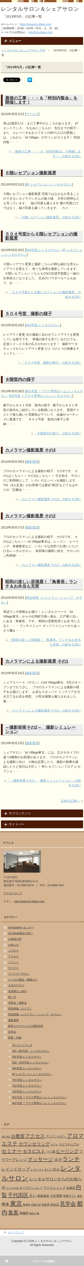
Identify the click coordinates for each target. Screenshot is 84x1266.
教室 (79, 1196)
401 (4, 1136)
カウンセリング (34, 1143)
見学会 (12, 1031)
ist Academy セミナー (21, 927)
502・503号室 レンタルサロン (30, 1062)
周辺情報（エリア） (20, 1008)
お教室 (18, 1136)
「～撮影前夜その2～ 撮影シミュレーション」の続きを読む (44, 783)
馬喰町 (24, 1213)
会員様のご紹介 (17, 991)
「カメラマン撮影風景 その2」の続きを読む (50, 565)
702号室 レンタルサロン (27, 1085)
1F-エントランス (22, 1045)
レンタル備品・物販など (23, 979)
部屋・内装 (15, 1037)
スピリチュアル (69, 1144)
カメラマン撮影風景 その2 (30, 515)
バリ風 (50, 1151)
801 (8, 1136)
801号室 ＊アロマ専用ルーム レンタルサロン (39, 1097)
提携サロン (70, 1196)
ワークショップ (54, 1188)
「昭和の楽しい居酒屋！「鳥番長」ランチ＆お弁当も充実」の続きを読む (45, 642)
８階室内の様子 (20, 379)
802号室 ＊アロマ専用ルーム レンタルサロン (40, 396)
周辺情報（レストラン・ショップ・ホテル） (35, 1014)
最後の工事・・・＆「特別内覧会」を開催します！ (41, 100)
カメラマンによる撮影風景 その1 (36, 661)
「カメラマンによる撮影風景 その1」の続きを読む (45, 710)
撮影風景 (32, 461)
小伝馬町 (56, 1196)
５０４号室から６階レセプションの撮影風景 (41, 236)
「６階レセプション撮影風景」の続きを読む (49, 217)
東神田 (26, 1204)
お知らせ (13, 944)
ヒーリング (67, 1151)
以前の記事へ (70, 801)
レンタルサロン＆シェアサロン (40, 9)
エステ (10, 1143)
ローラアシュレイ (31, 1188)
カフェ (54, 1144)
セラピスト (34, 1151)
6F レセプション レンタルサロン (49, 184)
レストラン (37, 1169)
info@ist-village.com (40, 32)
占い (33, 1196)
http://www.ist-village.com (29, 901)
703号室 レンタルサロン (27, 1091)
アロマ (75, 1136)
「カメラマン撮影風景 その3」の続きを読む (50, 499)
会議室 (70, 1188)
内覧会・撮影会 (17, 1002)
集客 (13, 1212)
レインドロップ (16, 1169)
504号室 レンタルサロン (43, 250)
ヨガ (58, 1159)
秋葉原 (46, 1204)
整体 (5, 1204)
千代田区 (18, 1195)
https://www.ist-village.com (35, 24)
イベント (13, 962)
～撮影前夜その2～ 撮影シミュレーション (40, 729)
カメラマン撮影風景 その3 (30, 450)
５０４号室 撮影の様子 (28, 313)
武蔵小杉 (36, 1204)
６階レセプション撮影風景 (30, 172)
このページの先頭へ (44, 1261)
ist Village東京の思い (20, 933)
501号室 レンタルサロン (27, 1056)
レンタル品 (12, 1188)
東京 (16, 1203)
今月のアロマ (16, 985)
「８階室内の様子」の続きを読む (57, 433)
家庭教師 (43, 1196)
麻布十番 (34, 1213)
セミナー (12, 1151)
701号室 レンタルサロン (27, 1080)
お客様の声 (15, 939)
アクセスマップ (13, 893)
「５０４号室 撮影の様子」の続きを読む (51, 362)
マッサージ (40, 1159)
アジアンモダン (56, 1136)
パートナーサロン (19, 973)
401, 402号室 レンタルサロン (31, 1051)
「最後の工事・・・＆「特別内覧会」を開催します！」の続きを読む (46, 154)
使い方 (12, 997)
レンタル (52, 1169)
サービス (32, 114)
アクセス (13, 956)
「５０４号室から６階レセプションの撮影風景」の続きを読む (45, 294)
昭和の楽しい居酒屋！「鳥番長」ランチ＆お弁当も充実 (41, 583)
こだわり (13, 950)
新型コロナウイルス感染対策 (25, 1026)
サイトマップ (16, 1232)
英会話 (54, 1204)
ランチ (71, 1159)
